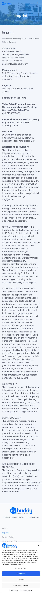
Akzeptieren (21, 574)
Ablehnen (21, 579)
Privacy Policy (23, 590)
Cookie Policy (14, 590)
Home (4, 528)
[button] (39, 545)
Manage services (20, 568)
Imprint (30, 590)
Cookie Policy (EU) (10, 541)
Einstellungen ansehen (21, 585)
